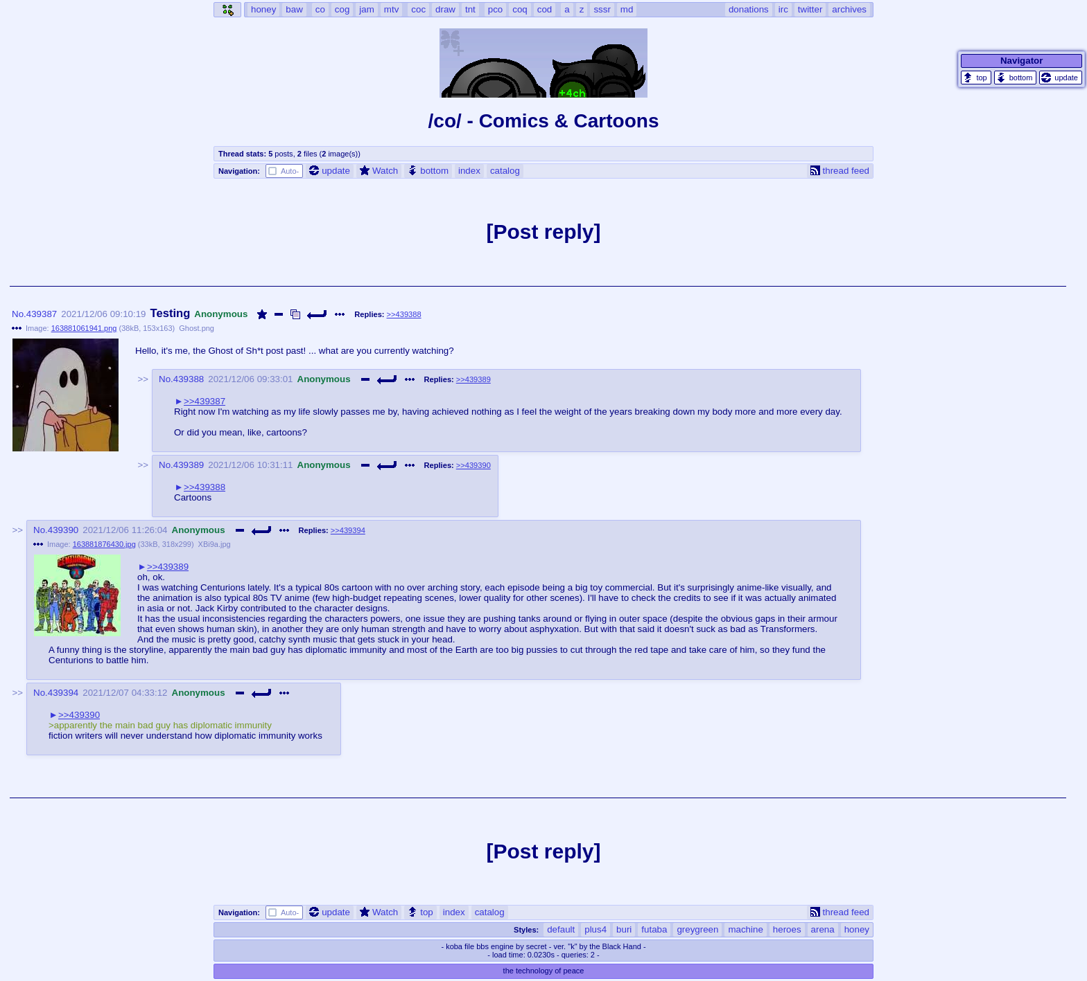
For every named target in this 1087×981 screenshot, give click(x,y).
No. (19, 314)
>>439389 (473, 379)
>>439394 (348, 530)
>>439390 (473, 465)
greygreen (697, 929)
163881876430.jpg (104, 544)
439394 (63, 692)
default (561, 929)
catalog (505, 170)
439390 (63, 530)
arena (823, 929)
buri (624, 929)
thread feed (839, 170)
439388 (188, 379)
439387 (41, 314)
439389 (188, 465)
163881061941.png (84, 328)
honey (856, 929)
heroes (787, 929)
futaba (654, 929)
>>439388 (404, 314)
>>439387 (204, 401)
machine (745, 929)
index (469, 170)
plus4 (595, 929)
